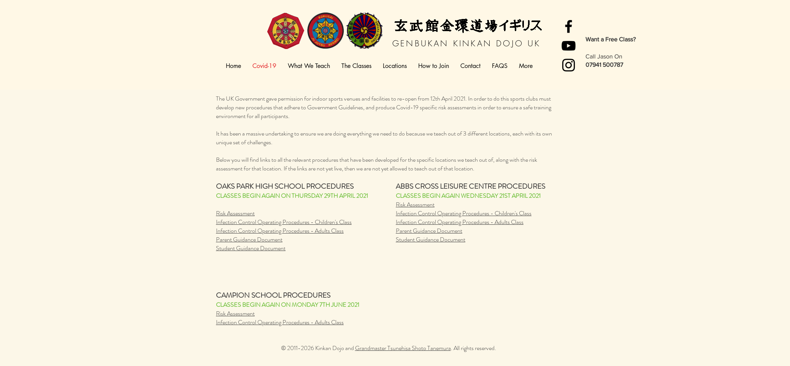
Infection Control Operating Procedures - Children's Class (284, 222)
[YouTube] (568, 45)
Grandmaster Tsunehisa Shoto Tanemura (403, 348)
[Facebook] (568, 26)
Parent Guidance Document (249, 239)
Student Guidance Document (251, 248)
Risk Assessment (235, 213)
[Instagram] (568, 65)
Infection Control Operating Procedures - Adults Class (280, 230)
